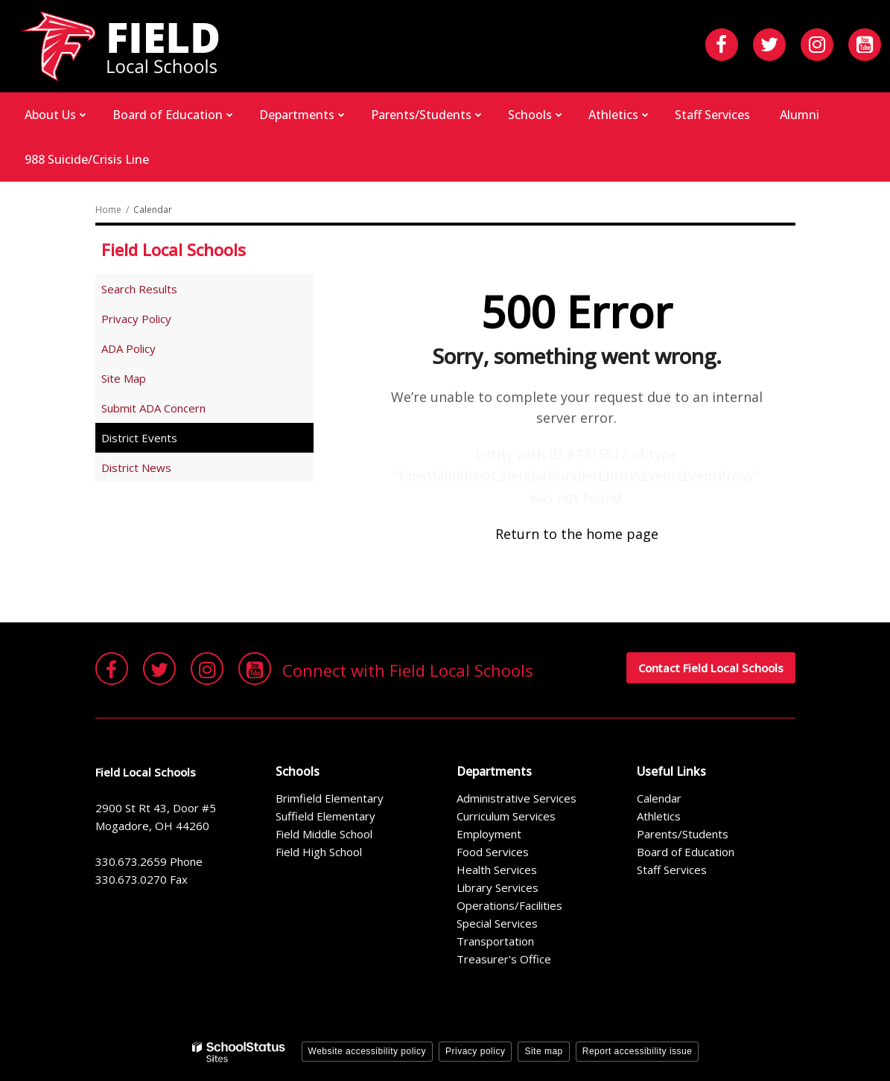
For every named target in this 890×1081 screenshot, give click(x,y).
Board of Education (685, 851)
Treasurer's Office (504, 958)
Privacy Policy (136, 318)
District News (136, 467)
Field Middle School (324, 833)
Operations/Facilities (509, 905)
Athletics (659, 816)
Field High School (319, 851)
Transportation (495, 941)
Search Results (139, 288)
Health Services (497, 869)
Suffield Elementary (325, 816)
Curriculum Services (506, 816)
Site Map (123, 378)
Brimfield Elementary (330, 798)
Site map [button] (543, 1051)
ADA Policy (128, 348)
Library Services (497, 887)
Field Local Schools (173, 249)
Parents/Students (682, 833)
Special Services (497, 923)
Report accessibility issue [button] (637, 1051)
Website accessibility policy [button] (367, 1051)
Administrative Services (516, 798)
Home (108, 209)
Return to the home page (576, 534)
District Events (139, 437)
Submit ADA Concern (153, 408)
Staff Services (672, 869)
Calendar (659, 798)
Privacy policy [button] (475, 1051)
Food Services (493, 851)
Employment (489, 833)
